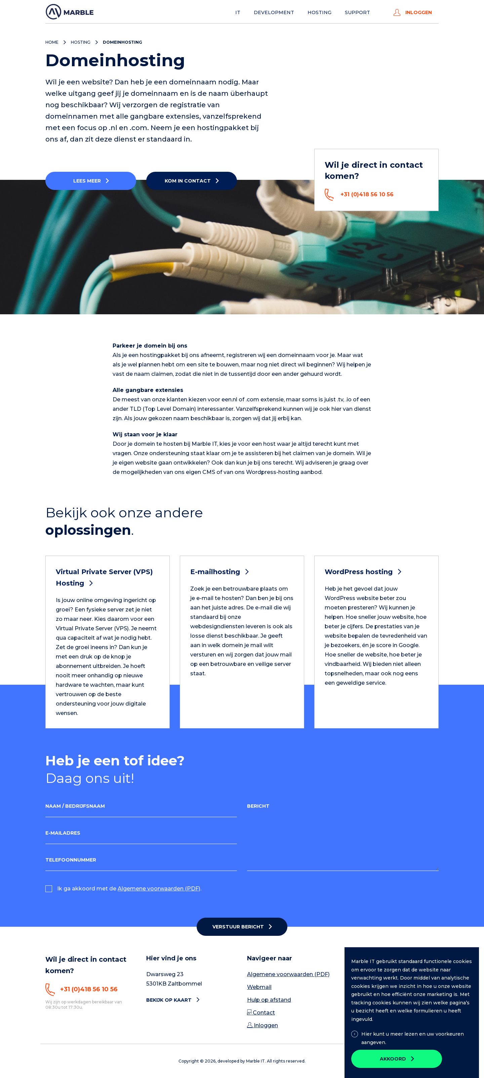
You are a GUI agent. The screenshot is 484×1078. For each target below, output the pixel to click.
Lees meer (87, 181)
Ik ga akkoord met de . (129, 888)
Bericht (258, 806)
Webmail (259, 987)
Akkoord (393, 1059)
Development (274, 12)
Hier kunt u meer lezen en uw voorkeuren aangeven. (407, 1038)
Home (51, 42)
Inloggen (413, 12)
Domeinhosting (122, 42)
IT (237, 12)
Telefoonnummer (70, 859)
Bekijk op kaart (172, 1000)
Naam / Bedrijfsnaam (75, 806)
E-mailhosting (219, 572)
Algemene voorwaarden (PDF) (159, 888)
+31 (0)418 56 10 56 (359, 195)
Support (357, 12)
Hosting (319, 12)
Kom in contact (188, 181)
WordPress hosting (363, 572)
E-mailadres (62, 833)
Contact (261, 1012)
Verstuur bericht (238, 927)
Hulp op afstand (269, 1000)
